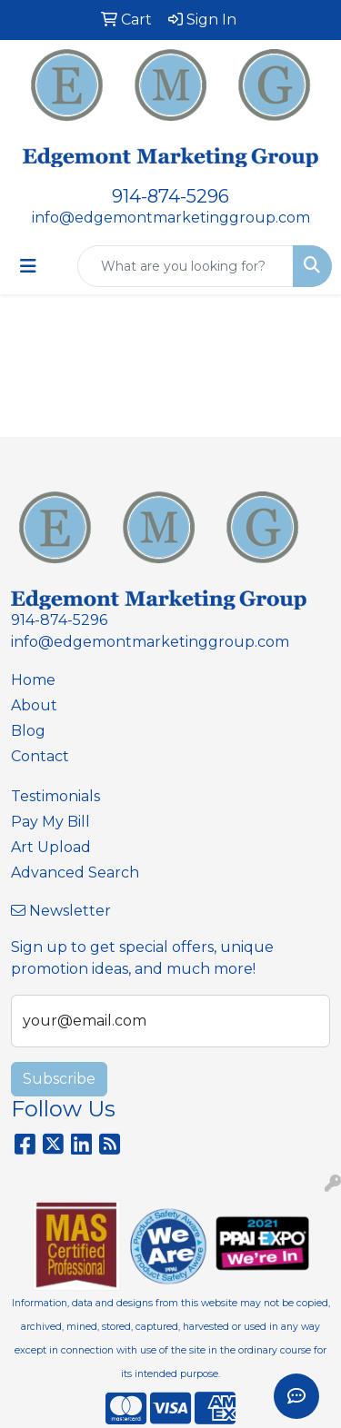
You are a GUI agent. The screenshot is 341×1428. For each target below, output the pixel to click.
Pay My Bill (50, 821)
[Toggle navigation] (28, 266)
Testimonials (55, 796)
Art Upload (51, 847)
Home (33, 680)
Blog (28, 730)
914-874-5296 (170, 196)
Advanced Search (75, 872)
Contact (40, 756)
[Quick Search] (185, 266)
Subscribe (59, 1078)
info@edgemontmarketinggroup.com (171, 217)
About (34, 705)
